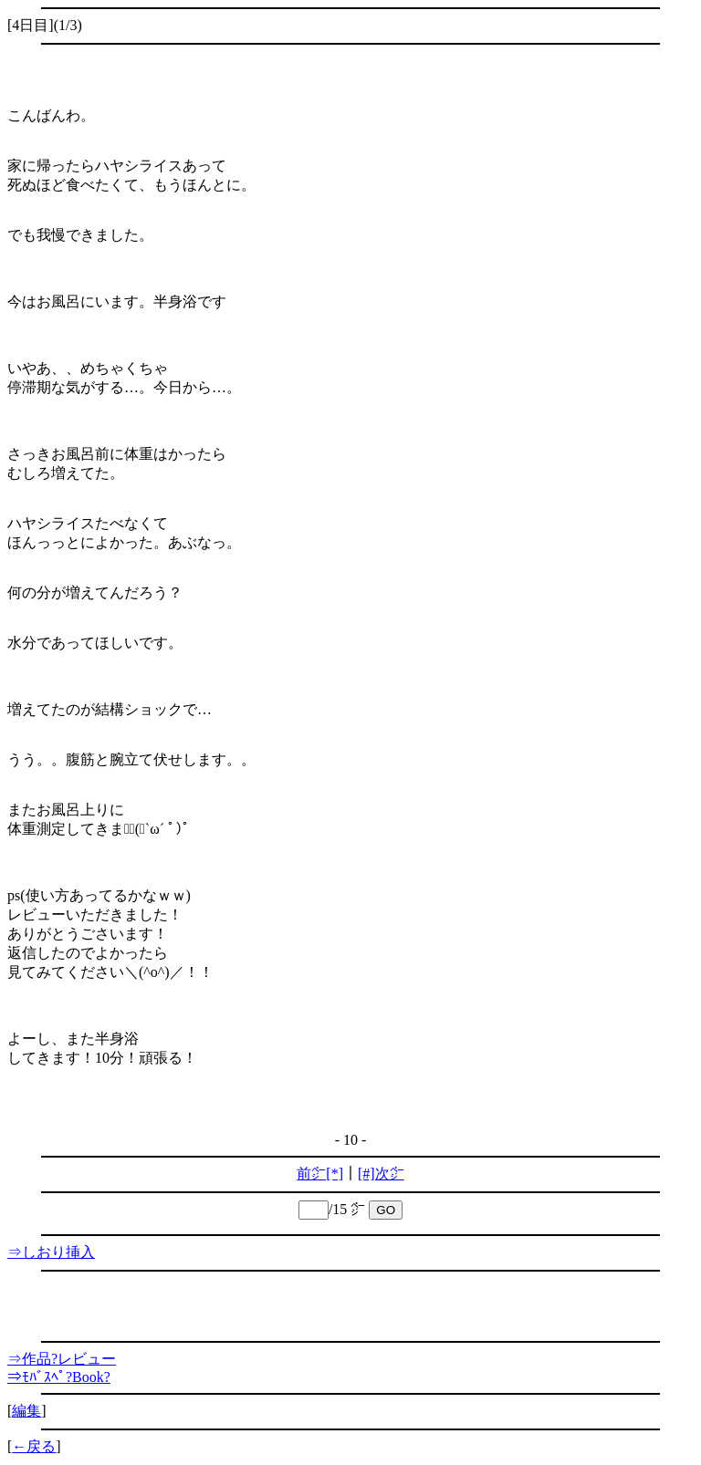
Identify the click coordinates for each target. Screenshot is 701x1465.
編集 (26, 1410)
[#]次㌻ (381, 1173)
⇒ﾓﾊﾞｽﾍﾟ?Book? (58, 1377)
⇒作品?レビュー (61, 1358)
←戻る (34, 1446)
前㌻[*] (320, 1173)
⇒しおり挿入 (51, 1252)
